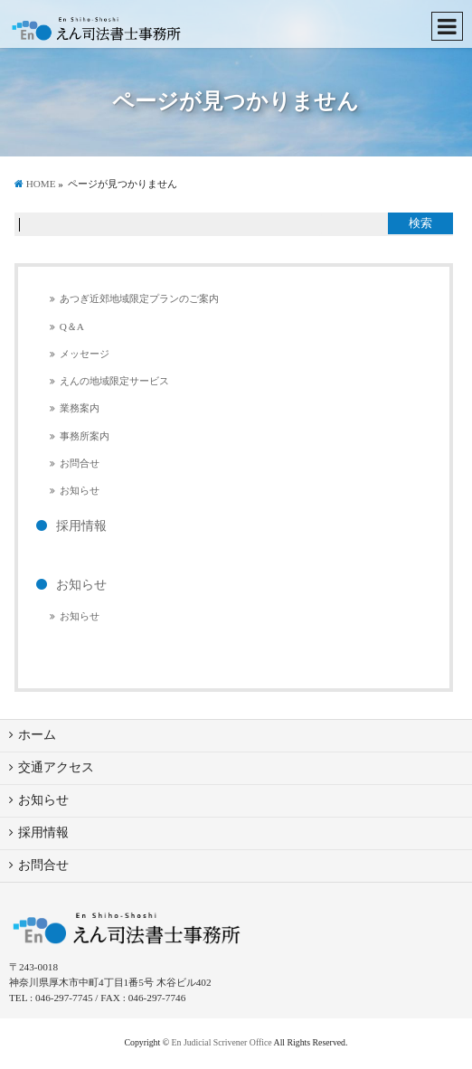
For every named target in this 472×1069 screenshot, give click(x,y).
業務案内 (79, 407)
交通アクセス (56, 767)
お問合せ (79, 463)
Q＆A (72, 326)
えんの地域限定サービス (114, 380)
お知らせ (79, 490)
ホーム (37, 735)
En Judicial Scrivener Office (222, 1042)
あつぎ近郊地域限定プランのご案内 (139, 298)
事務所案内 (84, 435)
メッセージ (84, 353)
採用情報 (81, 526)
